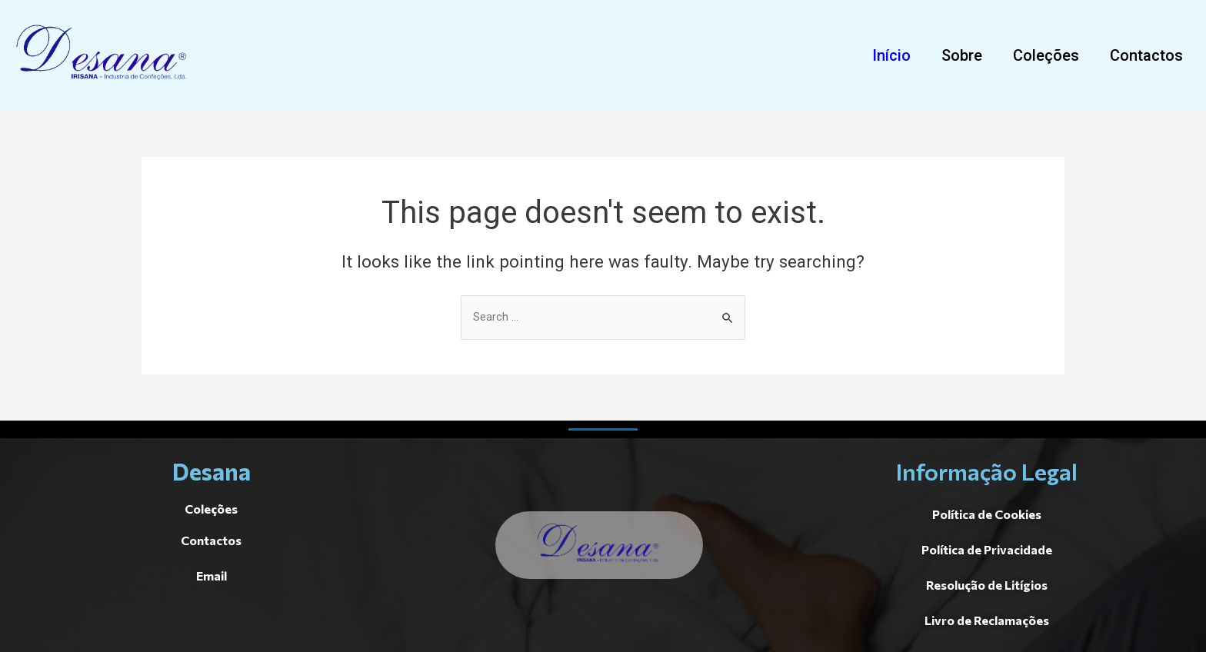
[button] (891, 55)
